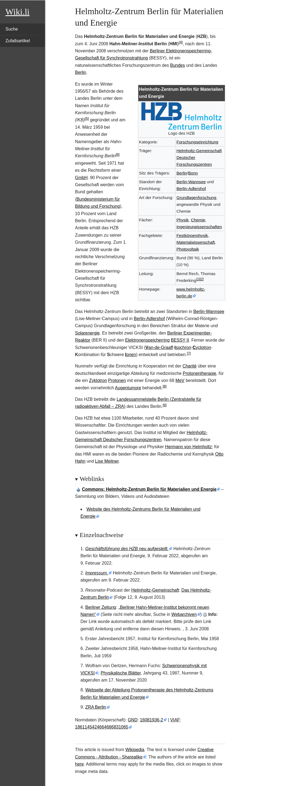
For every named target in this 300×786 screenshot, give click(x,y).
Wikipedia (134, 749)
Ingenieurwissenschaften (199, 226)
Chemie (198, 220)
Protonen (117, 380)
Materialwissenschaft (195, 242)
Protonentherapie (199, 373)
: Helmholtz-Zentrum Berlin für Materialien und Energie (149, 489)
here (79, 764)
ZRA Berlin (95, 707)
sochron (183, 347)
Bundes (177, 65)
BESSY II (180, 340)
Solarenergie (87, 333)
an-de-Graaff (159, 347)
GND (132, 720)
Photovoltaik (187, 249)
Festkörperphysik (192, 235)
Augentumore (128, 388)
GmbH (81, 177)
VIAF (175, 720)
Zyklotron (98, 380)
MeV (180, 380)
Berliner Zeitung (100, 607)
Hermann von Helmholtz (188, 446)
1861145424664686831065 (101, 727)
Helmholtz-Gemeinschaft (155, 590)
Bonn (193, 173)
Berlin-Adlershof (191, 188)
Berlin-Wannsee (191, 181)
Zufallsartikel (17, 40)
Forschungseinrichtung (197, 142)
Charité (189, 366)
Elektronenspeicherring (147, 340)
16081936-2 (151, 720)
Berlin (80, 72)
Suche (11, 29)
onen (130, 354)
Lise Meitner (106, 461)
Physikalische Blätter (121, 673)
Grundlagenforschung (196, 197)
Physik (182, 220)
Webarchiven (184, 614)
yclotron (201, 347)
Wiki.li (17, 12)
